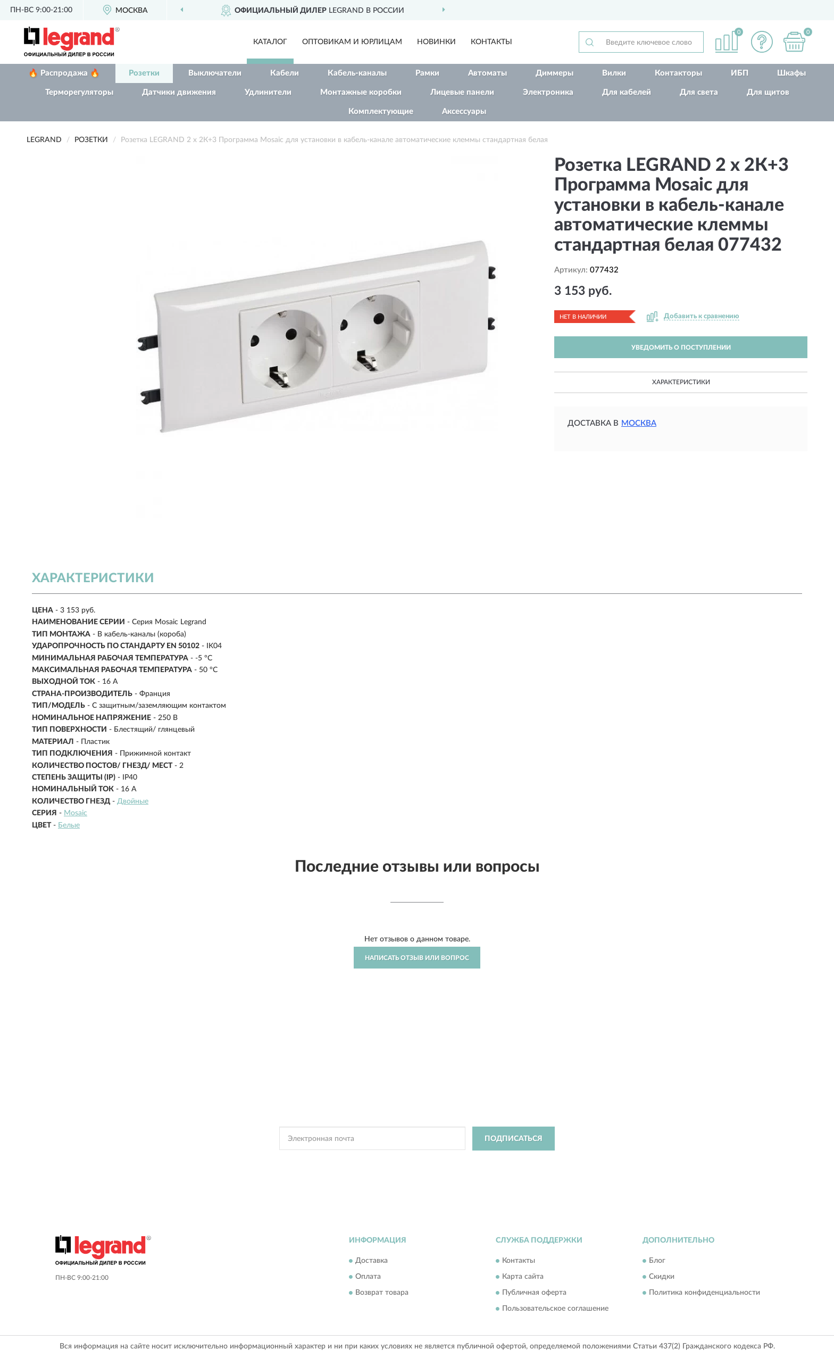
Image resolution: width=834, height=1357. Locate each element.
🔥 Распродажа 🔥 (64, 73)
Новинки (436, 42)
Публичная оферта (534, 1292)
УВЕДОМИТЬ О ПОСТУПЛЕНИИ (681, 347)
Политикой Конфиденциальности (413, 1163)
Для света (699, 92)
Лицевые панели (462, 92)
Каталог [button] (270, 42)
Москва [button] (638, 423)
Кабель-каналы (357, 73)
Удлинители (268, 92)
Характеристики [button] (681, 382)
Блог (657, 1260)
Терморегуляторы (79, 92)
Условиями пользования (507, 1163)
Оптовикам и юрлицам (352, 42)
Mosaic (75, 813)
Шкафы (791, 73)
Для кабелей (626, 92)
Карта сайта (523, 1276)
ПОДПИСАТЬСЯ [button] (514, 1139)
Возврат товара (381, 1292)
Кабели (284, 73)
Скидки (661, 1276)
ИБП (739, 73)
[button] (762, 42)
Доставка (371, 1260)
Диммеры (554, 73)
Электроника (548, 92)
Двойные (132, 801)
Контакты (491, 42)
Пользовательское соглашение (555, 1308)
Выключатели (214, 73)
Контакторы (678, 73)
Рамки (427, 73)
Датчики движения (179, 92)
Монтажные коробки (361, 92)
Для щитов (768, 92)
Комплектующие (380, 111)
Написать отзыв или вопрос (417, 958)
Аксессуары (464, 111)
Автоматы (487, 73)
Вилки (614, 73)
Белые (69, 825)
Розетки (144, 73)
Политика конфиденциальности (704, 1292)
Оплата (368, 1276)
